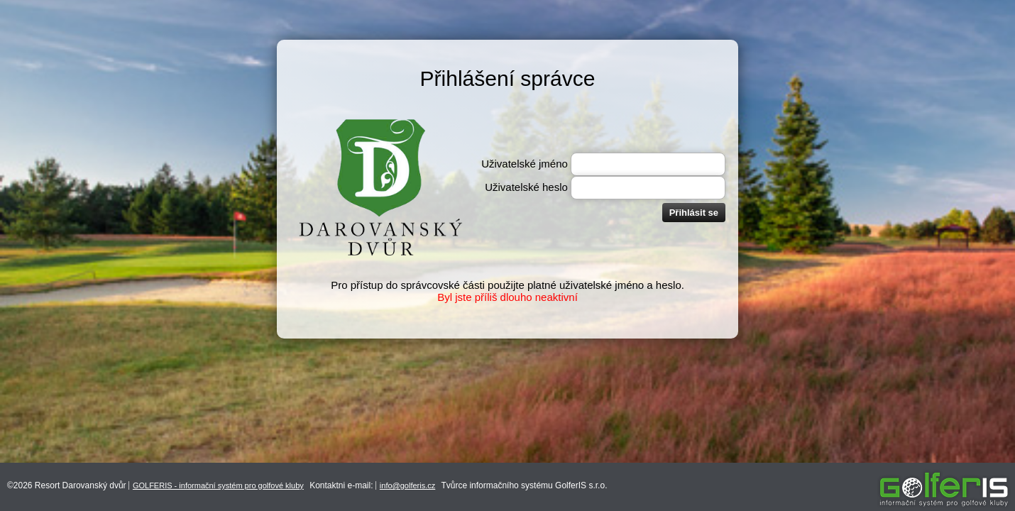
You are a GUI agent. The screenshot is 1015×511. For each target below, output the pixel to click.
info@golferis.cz (407, 485)
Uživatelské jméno (524, 164)
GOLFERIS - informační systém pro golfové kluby (218, 485)
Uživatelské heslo (526, 187)
